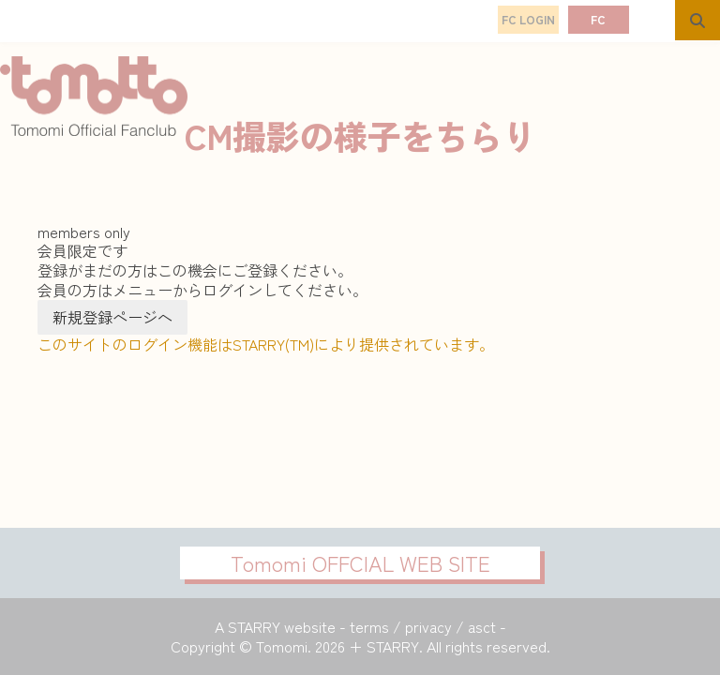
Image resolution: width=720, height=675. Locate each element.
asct (482, 626)
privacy (428, 626)
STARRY (254, 626)
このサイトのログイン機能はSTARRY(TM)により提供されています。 (266, 344)
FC (598, 19)
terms (369, 626)
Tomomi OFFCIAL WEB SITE (360, 563)
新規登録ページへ (112, 317)
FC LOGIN (528, 19)
